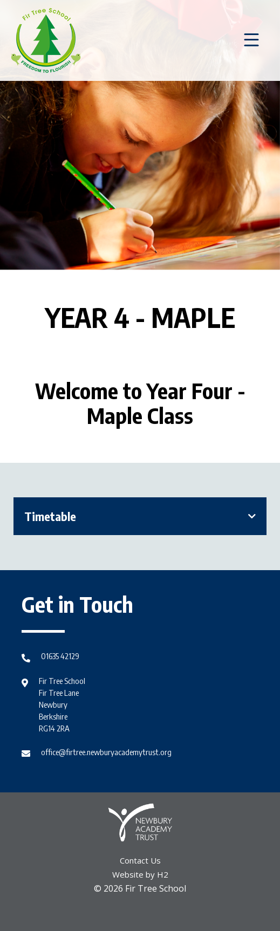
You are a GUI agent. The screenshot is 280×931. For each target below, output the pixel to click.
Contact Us (140, 860)
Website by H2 (140, 874)
